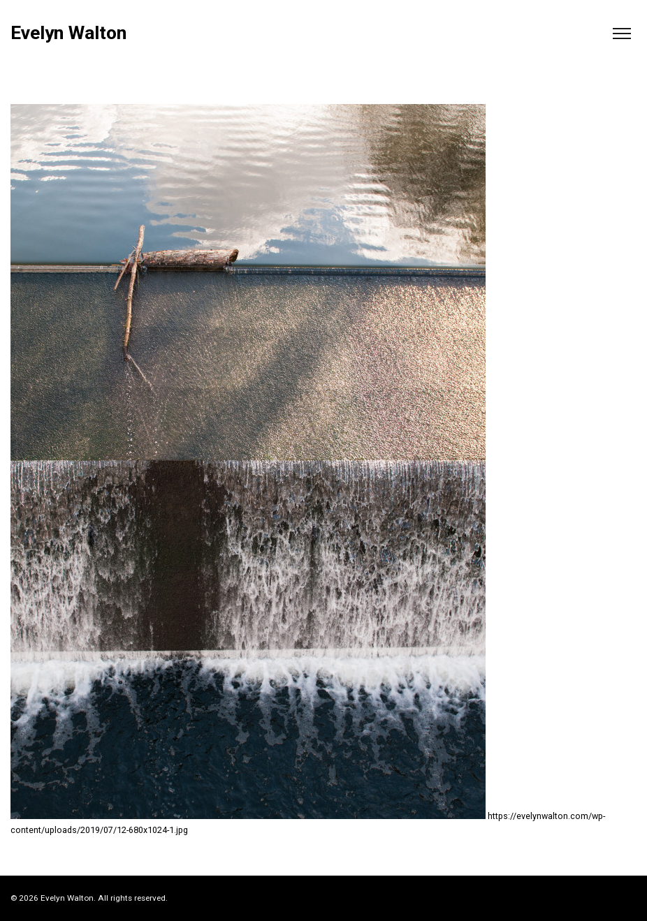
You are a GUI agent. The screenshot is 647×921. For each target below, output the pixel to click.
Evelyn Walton (68, 33)
